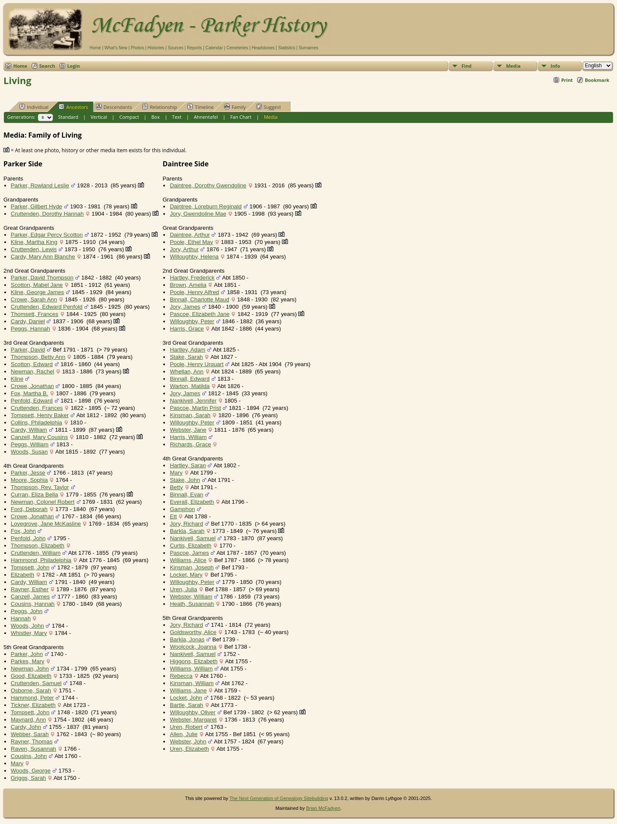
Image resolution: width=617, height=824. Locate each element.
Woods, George (31, 770)
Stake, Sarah (186, 357)
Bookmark (597, 80)
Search (47, 66)
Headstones (263, 47)
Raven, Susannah (33, 749)
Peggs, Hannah (30, 328)
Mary (17, 763)
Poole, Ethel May (191, 242)
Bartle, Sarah (186, 705)
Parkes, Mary (28, 661)
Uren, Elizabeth (189, 749)
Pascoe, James (189, 553)
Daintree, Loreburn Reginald (205, 206)
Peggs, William (29, 444)
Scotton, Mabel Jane (37, 285)
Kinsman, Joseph (191, 567)
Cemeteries (237, 47)
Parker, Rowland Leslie (40, 185)
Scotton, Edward (32, 364)
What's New (116, 47)
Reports (194, 47)
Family (235, 106)
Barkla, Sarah (187, 531)
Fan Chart (241, 117)
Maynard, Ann (28, 719)
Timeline (200, 106)
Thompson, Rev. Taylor (40, 487)
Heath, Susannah (192, 604)
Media (513, 66)
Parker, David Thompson (42, 277)
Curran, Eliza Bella (34, 494)
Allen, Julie (183, 734)
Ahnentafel (206, 117)
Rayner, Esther (29, 589)
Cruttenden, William (35, 553)
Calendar (214, 47)
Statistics (286, 47)
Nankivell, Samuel (193, 538)
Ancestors (73, 106)
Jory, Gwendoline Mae (198, 214)
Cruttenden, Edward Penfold (46, 307)
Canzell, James (30, 596)
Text (177, 117)
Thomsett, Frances (34, 314)
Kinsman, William (191, 683)
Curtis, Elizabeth (190, 545)
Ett (173, 516)
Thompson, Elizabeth (37, 545)
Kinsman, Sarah (190, 415)
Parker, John (27, 654)
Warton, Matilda (190, 386)
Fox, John (23, 531)
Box (155, 117)
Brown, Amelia (188, 285)
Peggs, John (26, 611)
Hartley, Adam (187, 349)
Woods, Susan (29, 451)
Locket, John (186, 698)
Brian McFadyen (323, 808)
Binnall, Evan (186, 494)
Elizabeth (22, 574)
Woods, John (27, 626)
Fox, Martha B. (29, 393)
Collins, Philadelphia (36, 422)
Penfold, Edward (32, 400)
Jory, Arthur (184, 249)
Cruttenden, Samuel (36, 683)
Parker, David (28, 349)
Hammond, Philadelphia (41, 560)
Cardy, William (29, 430)
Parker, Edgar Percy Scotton (47, 235)
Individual (33, 106)
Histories (155, 47)
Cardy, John (26, 727)
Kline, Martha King (34, 242)
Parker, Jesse (28, 472)
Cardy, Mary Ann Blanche (43, 256)
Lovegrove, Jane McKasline (46, 523)
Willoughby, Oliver (192, 712)
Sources (175, 47)
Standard (68, 117)
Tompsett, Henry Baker (40, 415)
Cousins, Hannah (32, 604)
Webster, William (191, 596)
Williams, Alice (188, 560)
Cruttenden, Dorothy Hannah (47, 214)
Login (73, 66)
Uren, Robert (186, 727)
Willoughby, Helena (194, 256)
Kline (17, 379)
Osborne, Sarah (31, 690)
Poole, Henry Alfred (194, 292)
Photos (137, 47)
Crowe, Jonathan (32, 386)
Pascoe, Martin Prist (195, 408)
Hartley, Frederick (192, 277)
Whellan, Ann (187, 371)
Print (567, 80)
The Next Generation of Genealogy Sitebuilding (278, 798)
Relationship (159, 106)
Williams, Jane (188, 690)
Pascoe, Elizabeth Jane (199, 314)
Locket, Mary (186, 574)
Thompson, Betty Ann (38, 357)
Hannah (21, 618)
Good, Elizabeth (31, 676)
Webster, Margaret (193, 719)
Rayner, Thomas (32, 741)
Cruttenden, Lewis (34, 249)
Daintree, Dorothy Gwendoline (208, 185)
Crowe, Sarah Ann (34, 299)
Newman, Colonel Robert (43, 502)
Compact (129, 117)
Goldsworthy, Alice (193, 632)
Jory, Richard (186, 523)
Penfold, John (28, 538)
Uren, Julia (183, 589)
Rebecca (181, 676)
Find (466, 66)
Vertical (99, 117)
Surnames (308, 47)
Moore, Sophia (29, 480)
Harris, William (188, 437)
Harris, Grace (187, 328)
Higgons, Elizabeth (193, 661)
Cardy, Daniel (28, 321)
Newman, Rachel (32, 371)
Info (555, 66)
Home (95, 47)
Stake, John (185, 480)
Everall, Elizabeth (192, 502)
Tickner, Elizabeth (33, 705)
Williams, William (191, 668)
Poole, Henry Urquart (196, 364)
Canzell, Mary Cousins (39, 437)
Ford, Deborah (29, 509)
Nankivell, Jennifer (193, 400)
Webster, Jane (188, 430)
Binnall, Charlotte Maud (199, 299)
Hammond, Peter (32, 698)
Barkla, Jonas (187, 639)
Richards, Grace (190, 444)
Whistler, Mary (29, 633)
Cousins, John (29, 756)
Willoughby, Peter (192, 321)
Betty (176, 487)
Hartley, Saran (188, 465)
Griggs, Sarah (28, 778)
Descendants (114, 106)
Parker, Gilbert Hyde (36, 206)
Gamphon (182, 509)
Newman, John (30, 668)
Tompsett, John (30, 567)
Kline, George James (37, 292)
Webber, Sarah (30, 734)
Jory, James (185, 307)
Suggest (268, 106)
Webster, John (188, 741)
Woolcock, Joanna (193, 647)
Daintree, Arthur (190, 235)
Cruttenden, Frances (37, 408)
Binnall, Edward (190, 379)
